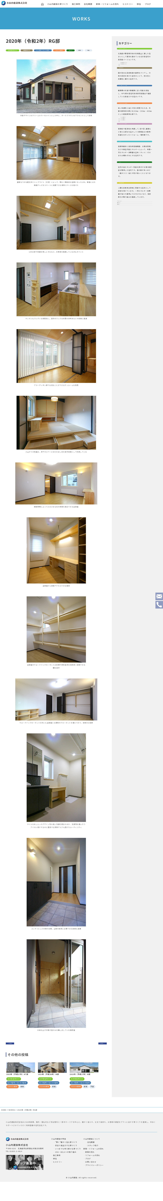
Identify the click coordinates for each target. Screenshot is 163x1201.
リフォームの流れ (92, 1171)
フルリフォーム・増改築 (130, 161)
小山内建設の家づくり (57, 4)
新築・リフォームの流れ (107, 4)
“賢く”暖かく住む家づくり (66, 1158)
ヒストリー (128, 4)
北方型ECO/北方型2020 (130, 50)
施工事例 (76, 4)
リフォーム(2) (124, 255)
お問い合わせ (90, 1177)
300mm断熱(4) (128, 148)
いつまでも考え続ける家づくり (68, 1164)
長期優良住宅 (37, 50)
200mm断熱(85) (128, 143)
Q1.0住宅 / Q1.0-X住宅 (61, 50)
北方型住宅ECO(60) (130, 73)
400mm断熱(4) (128, 153)
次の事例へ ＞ (95, 1048)
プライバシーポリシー (94, 1181)
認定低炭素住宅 (126, 233)
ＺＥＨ (122, 183)
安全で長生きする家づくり (66, 1161)
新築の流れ (89, 1168)
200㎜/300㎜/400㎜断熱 (130, 125)
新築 (22, 55)
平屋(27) (122, 266)
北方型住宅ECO (16, 50)
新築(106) (122, 261)
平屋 (33, 55)
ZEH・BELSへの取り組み (65, 1168)
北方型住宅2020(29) (130, 68)
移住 (139, 4)
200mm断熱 (86, 50)
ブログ (148, 4)
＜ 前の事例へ (18, 1048)
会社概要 (88, 4)
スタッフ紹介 (92, 1161)
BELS (11, 55)
